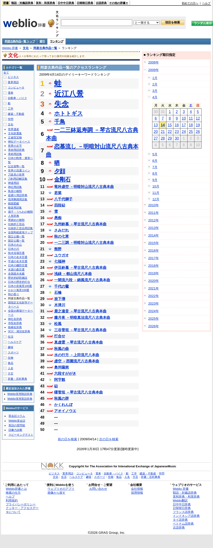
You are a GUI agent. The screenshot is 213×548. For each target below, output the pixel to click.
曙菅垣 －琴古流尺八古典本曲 (78, 392)
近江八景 (69, 94)
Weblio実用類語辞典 (19, 394)
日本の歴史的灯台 (19, 282)
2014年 (153, 235)
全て (6, 72)
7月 (154, 167)
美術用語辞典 (16, 149)
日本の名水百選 (17, 257)
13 (156, 125)
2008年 (153, 62)
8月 (154, 173)
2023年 (153, 303)
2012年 (153, 220)
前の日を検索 (67, 439)
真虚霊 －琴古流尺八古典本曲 (78, 342)
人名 (10, 368)
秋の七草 (61, 236)
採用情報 (137, 492)
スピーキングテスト (20, 434)
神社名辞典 (15, 319)
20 (156, 132)
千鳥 (59, 121)
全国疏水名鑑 (16, 273)
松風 (58, 324)
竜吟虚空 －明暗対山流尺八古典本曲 (84, 187)
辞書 (6, 3)
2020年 (153, 281)
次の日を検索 (108, 439)
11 (191, 118)
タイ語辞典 (180, 519)
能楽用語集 (15, 207)
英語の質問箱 (16, 425)
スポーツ (13, 352)
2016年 (153, 250)
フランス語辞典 (183, 512)
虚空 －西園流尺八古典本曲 (76, 361)
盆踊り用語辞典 (17, 195)
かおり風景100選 (18, 290)
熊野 (58, 249)
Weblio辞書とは (16, 488)
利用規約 (12, 500)
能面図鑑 (13, 203)
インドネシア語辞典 (186, 516)
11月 (155, 193)
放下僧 (59, 299)
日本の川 (13, 249)
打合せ (59, 336)
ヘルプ (206, 3)
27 (156, 138)
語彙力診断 (15, 430)
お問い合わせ (98, 488)
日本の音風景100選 (20, 286)
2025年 (153, 318)
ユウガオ (61, 255)
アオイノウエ (65, 411)
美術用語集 (15, 154)
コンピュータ (16, 87)
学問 (10, 119)
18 (191, 125)
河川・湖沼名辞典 (19, 331)
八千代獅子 (63, 199)
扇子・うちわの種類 (20, 211)
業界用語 (13, 82)
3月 (154, 91)
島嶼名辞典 (15, 327)
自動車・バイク (17, 98)
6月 (154, 160)
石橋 (58, 293)
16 (177, 125)
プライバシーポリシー (21, 504)
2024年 (153, 311)
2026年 (153, 326)
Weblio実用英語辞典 (19, 398)
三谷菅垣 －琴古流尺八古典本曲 (80, 330)
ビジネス (13, 77)
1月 (154, 78)
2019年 (153, 273)
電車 (10, 92)
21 (163, 132)
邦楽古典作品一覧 (45, 48)
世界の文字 (15, 145)
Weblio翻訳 (180, 500)
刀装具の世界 (16, 174)
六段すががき (65, 373)
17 (184, 125)
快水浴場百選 (16, 253)
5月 (154, 154)
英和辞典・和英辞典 (186, 496)
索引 (42, 41)
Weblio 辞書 (10, 48)
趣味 (10, 347)
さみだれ (61, 230)
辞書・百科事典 (17, 378)
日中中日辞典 (66, 3)
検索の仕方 (13, 492)
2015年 (153, 243)
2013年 (153, 228)
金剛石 (62, 179)
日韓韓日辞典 (85, 3)
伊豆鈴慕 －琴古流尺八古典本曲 (80, 268)
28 (163, 138)
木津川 (59, 305)
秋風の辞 (61, 398)
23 (177, 132)
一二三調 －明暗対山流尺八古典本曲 (84, 243)
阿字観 (59, 380)
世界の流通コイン (19, 170)
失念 (61, 104)
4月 (154, 97)
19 (198, 125)
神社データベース (19, 141)
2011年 (153, 213)
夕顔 (59, 171)
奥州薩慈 (61, 367)
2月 (154, 84)
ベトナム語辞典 (183, 523)
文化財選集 (15, 133)
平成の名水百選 (17, 261)
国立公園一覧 (16, 236)
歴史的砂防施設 (17, 277)
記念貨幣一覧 (16, 166)
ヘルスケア (15, 342)
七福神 (59, 261)
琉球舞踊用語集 (17, 199)
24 (184, 132)
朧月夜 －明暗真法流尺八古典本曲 (82, 317)
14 (163, 125)
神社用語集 (15, 187)
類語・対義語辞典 (22, 3)
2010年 (153, 205)
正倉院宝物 (15, 137)
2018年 (153, 265)
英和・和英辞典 (45, 3)
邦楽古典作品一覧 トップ (20, 41)
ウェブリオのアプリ (61, 488)
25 (191, 132)
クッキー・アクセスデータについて (22, 510)
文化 (26, 48)
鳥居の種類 (15, 191)
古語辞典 (101, 3)
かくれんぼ (63, 405)
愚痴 (58, 218)
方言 (10, 373)
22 (170, 132)
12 (198, 118)
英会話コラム (16, 416)
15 (170, 125)
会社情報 (137, 488)
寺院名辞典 (15, 323)
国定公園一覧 (16, 240)
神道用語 (13, 183)
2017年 (153, 258)
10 (184, 118)
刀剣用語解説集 (17, 178)
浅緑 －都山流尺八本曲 (73, 274)
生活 (10, 336)
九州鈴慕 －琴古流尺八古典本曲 (80, 224)
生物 (10, 357)
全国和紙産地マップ (20, 232)
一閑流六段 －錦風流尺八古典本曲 (82, 280)
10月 (155, 186)
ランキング (56, 41)
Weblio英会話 (16, 420)
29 (170, 138)
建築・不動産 (16, 114)
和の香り (13, 294)
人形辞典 (13, 216)
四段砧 (59, 205)
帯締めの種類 (16, 220)
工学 (10, 108)
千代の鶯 (61, 286)
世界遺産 (13, 129)
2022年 (153, 296)
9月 (154, 180)
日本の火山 (15, 244)
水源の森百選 (16, 269)
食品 (10, 363)
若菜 (58, 193)
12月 (155, 199)
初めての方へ (190, 3)
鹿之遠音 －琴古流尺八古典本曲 (80, 311)
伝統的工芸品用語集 (20, 228)
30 (177, 138)
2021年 (153, 288)
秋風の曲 (61, 349)
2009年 (153, 70)
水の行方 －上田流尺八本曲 (76, 355)
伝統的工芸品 (16, 224)
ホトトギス (68, 113)
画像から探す (56, 492)
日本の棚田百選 (17, 265)
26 (198, 132)
